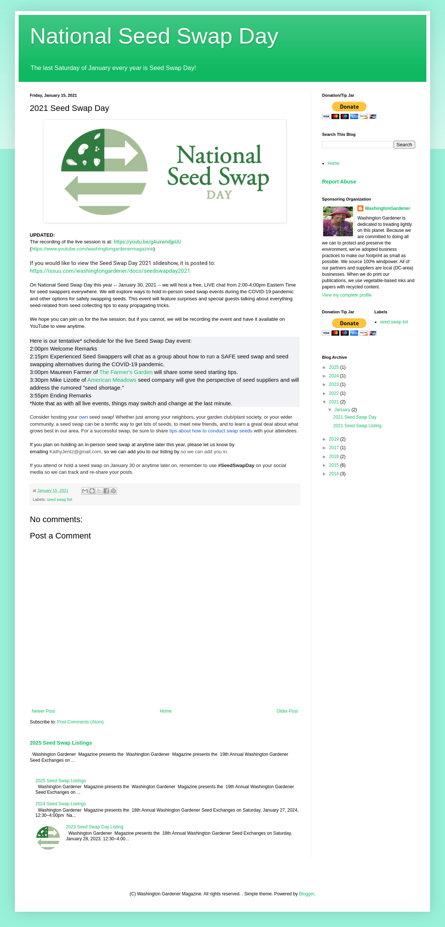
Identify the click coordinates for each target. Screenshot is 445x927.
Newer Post (43, 711)
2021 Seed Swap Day (354, 417)
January (342, 409)
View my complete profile (347, 295)
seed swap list (59, 499)
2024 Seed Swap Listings (60, 803)
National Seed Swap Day (154, 35)
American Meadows (111, 380)
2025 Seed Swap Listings (61, 743)
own (83, 417)
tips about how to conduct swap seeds (211, 431)
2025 (334, 367)
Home (166, 711)
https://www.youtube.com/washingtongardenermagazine (92, 249)
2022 (334, 393)
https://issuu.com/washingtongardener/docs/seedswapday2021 (110, 271)
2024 (334, 375)
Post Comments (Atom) (80, 722)
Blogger (306, 893)
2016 (334, 456)
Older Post (287, 711)
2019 (334, 439)
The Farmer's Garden (125, 372)
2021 (334, 402)
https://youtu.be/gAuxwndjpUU (147, 241)
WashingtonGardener (387, 208)
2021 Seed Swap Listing (357, 425)
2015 (334, 465)
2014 (334, 473)
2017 (334, 447)
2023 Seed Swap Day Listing (94, 826)
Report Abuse (339, 182)
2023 (334, 384)
